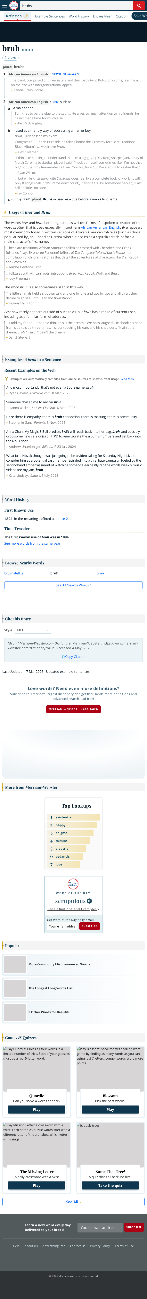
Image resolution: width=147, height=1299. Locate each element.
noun (27, 49)
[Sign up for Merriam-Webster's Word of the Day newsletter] (100, 1227)
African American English (100, 227)
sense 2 (62, 518)
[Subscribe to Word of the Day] (62, 926)
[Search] (82, 5)
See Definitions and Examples (72, 909)
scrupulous (70, 900)
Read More (127, 379)
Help (17, 1246)
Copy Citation (74, 656)
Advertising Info (54, 1246)
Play (36, 1109)
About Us (32, 1246)
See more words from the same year (32, 543)
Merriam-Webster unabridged (73, 709)
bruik (100, 573)
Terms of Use (124, 1246)
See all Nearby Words (72, 585)
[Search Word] (139, 5)
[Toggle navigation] (4, 6)
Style (8, 630)
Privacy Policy (101, 1246)
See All (72, 1201)
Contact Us (79, 1246)
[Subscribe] (134, 1227)
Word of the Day (73, 893)
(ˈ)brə (11, 57)
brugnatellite (14, 573)
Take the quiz (110, 1185)
